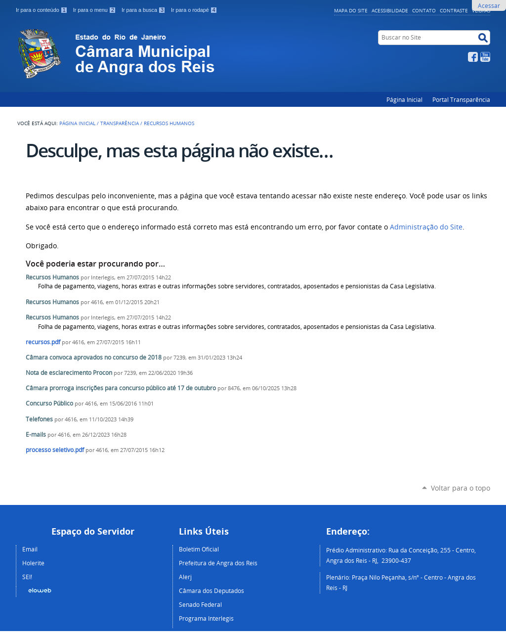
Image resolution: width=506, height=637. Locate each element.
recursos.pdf (43, 342)
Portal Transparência (461, 99)
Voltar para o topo (460, 488)
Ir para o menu (95, 10)
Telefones (39, 419)
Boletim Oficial (199, 549)
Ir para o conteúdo (42, 10)
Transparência (119, 123)
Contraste (454, 10)
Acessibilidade (390, 10)
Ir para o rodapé (194, 10)
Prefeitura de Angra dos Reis (218, 563)
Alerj (185, 577)
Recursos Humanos (52, 277)
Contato (424, 10)
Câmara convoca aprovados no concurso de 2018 (94, 357)
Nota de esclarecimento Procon (69, 372)
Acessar (489, 5)
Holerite (33, 563)
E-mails (36, 434)
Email (30, 549)
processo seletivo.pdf (55, 450)
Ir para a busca (144, 10)
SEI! (27, 577)
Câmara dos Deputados (211, 590)
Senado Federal (200, 604)
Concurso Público (49, 403)
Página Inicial (404, 99)
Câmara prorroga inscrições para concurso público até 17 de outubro (121, 388)
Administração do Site (426, 227)
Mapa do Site (351, 10)
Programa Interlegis (206, 618)
